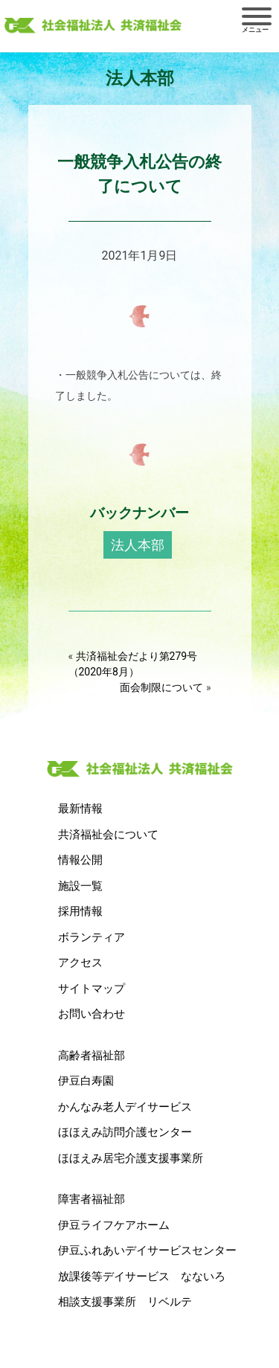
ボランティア (91, 937)
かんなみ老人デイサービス (125, 1107)
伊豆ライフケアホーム (114, 1225)
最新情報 (80, 808)
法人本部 (137, 545)
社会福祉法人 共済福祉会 (93, 26)
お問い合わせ (91, 1014)
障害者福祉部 (91, 1199)
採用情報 (80, 911)
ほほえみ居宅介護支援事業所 (130, 1158)
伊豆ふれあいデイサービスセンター (147, 1250)
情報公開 (80, 860)
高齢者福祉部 (91, 1055)
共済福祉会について (108, 834)
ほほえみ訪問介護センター (125, 1132)
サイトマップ (91, 988)
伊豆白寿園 (86, 1081)
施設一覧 (80, 886)
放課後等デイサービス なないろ (141, 1276)
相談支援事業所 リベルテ (125, 1301)
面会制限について (161, 687)
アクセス (80, 962)
